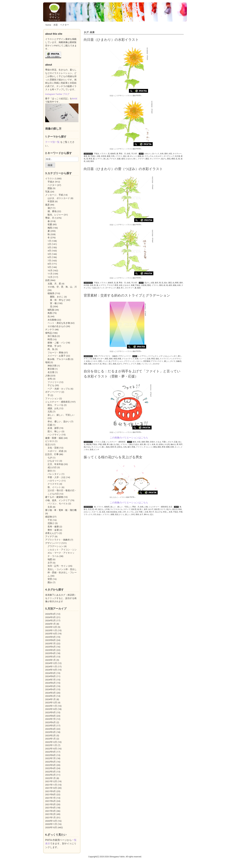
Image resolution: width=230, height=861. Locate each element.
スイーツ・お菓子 (56, 355)
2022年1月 (50, 778)
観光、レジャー (55, 214)
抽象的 (178, 361)
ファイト (139, 447)
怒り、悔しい (54, 431)
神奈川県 (52, 365)
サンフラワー (155, 159)
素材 (111, 359)
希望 (90, 159)
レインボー (172, 356)
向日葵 (177, 156)
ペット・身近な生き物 (59, 323)
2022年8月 (50, 755)
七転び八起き (133, 444)
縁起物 (89, 444)
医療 (94, 359)
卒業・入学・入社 (56, 477)
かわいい (147, 154)
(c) (117, 95)
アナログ (112, 159)
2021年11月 (51, 784)
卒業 (181, 512)
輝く (179, 356)
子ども (51, 385)
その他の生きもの (56, 326)
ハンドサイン (54, 434)
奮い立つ (147, 444)
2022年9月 (50, 751)
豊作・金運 (53, 530)
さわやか (156, 364)
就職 (104, 444)
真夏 (119, 159)
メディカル (163, 356)
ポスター (100, 359)
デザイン (126, 364)
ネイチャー (177, 154)
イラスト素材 (131, 95)
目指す (152, 442)
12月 (50, 277)
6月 (49, 257)
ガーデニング (169, 156)
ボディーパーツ (53, 392)
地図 (50, 559)
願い (103, 447)
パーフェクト (153, 356)
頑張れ (161, 444)
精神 (112, 447)
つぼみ (94, 288)
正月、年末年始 (55, 464)
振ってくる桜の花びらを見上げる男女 (113, 457)
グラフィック (129, 361)
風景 (47, 204)
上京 (136, 512)
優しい (166, 361)
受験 (147, 442)
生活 (170, 507)
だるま (158, 442)
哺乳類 (51, 310)
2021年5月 (50, 804)
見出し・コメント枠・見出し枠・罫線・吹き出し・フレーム (62, 572)
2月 (49, 244)
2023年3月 (50, 732)
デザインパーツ (124, 356)
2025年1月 (50, 660)
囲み (50, 582)
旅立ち (100, 509)
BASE (74, 98)
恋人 (152, 514)
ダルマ (170, 442)
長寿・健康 (53, 526)
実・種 (53, 303)
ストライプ (164, 359)
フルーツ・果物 (55, 352)
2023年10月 (51, 709)
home (48, 25)
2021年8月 (50, 794)
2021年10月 (51, 788)
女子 (141, 514)
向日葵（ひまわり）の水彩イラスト (111, 40)
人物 (146, 507)
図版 (50, 188)
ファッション (52, 398)
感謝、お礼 (53, 408)
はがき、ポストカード (59, 198)
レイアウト (142, 356)
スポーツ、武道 (55, 451)
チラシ (86, 359)
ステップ (126, 509)
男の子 (151, 512)
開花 (169, 159)
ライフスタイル (116, 509)
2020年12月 (51, 821)
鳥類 (50, 313)
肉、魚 (51, 349)
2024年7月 (50, 679)
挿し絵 (106, 159)
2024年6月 (50, 683)
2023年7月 (50, 719)
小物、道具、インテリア (57, 500)
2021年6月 (50, 801)
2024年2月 (50, 696)
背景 (96, 356)
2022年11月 (51, 745)
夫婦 (108, 512)
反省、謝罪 (53, 428)
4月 (96, 509)
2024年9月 (50, 673)
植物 (139, 156)
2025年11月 (51, 630)
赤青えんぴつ (52, 533)
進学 (145, 509)
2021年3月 (50, 811)
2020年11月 (51, 824)
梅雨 (50, 227)
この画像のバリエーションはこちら (129, 437)
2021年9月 (50, 791)
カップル (130, 512)
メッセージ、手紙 (54, 195)
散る (85, 509)
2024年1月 (50, 699)
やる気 (167, 444)
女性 (50, 378)
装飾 (85, 364)
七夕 (50, 457)
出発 (146, 512)
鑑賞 (108, 156)
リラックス (88, 514)
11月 (50, 273)
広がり (119, 364)
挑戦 (159, 447)
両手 (181, 444)
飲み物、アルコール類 (59, 359)
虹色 (88, 361)
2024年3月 (50, 692)
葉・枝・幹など (58, 300)
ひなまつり (53, 461)
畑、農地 (52, 211)
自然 (128, 154)
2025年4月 (50, 653)
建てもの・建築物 (54, 497)
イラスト (103, 154)
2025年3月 (50, 656)
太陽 (98, 156)
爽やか (146, 514)
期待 (92, 161)
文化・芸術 (53, 447)
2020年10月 (51, 827)
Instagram (50, 94)
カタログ (95, 364)
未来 (162, 154)
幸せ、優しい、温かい (59, 421)
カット (177, 447)
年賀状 (51, 201)
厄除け (51, 523)
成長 (170, 285)
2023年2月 (50, 735)
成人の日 (52, 467)
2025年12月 (51, 627)
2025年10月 (51, 633)
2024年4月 (50, 689)
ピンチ (96, 449)
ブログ (66, 94)
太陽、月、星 (54, 283)
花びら (163, 159)
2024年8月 (50, 676)
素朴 (166, 154)
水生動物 (52, 319)
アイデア (49, 536)
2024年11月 (51, 666)
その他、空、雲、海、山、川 (62, 287)
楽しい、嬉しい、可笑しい (120, 507)
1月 (49, 241)
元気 (113, 156)
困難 (168, 447)
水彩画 (103, 156)
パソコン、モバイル (58, 503)
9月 (49, 267)
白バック (155, 154)
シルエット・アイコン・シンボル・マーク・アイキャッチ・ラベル (62, 552)
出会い (99, 514)
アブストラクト (157, 361)
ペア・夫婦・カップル (59, 388)
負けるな (87, 447)
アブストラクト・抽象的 (108, 356)
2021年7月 (50, 798)
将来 (180, 509)
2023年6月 (50, 722)
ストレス (97, 447)
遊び (50, 208)
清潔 (138, 364)
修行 (129, 447)
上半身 (107, 509)
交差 (148, 359)
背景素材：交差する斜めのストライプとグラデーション (127, 295)
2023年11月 (51, 706)
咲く (135, 159)
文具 (50, 507)
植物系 (113, 154)
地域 (47, 362)
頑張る (119, 447)
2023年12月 (51, 702)
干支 (50, 520)
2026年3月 (50, 617)
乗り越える (111, 444)
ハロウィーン (54, 480)
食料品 (48, 333)
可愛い (164, 442)
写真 (47, 191)
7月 (132, 154)
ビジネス (93, 361)
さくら (121, 514)
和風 (133, 447)
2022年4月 (50, 768)
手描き (96, 154)
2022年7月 (50, 758)
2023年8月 (50, 715)
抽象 (90, 364)
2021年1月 (50, 817)
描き (125, 156)
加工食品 (52, 336)
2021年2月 (50, 814)
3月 (94, 514)
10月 (50, 270)
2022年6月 (50, 761)
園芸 (147, 159)
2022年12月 (51, 742)
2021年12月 (51, 781)
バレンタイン (54, 474)
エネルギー (158, 156)
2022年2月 (50, 775)
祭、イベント (54, 487)
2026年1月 (50, 624)
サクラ (162, 509)
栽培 (123, 159)
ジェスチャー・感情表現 (115, 442)
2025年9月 (50, 637)
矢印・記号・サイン (58, 566)
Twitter (59, 94)
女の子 (150, 509)
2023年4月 (50, 729)
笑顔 (116, 514)
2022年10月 (51, 748)
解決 (134, 442)
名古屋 (51, 372)
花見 (103, 512)
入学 (124, 512)
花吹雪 (133, 509)
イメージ (142, 359)
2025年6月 (50, 646)
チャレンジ (148, 447)
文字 (50, 562)
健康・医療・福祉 (54, 438)
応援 (103, 442)
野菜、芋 (52, 346)
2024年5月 (50, 686)
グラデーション (117, 361)
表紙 (114, 364)
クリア (133, 364)
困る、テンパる (55, 405)
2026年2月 (50, 620)
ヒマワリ (99, 159)
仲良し (165, 512)
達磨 (143, 442)
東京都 (51, 369)
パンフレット (146, 364)
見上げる (158, 512)
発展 (115, 359)
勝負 (155, 447)
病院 (106, 359)
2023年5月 (50, 725)
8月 (135, 154)
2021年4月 (50, 807)
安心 (110, 364)
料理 (50, 339)
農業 (173, 159)
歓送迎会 (113, 512)
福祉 (157, 359)
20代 (133, 514)
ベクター (64, 25)
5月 (49, 254)
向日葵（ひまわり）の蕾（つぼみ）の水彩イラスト (123, 169)
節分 (50, 470)
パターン (138, 361)
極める (173, 444)
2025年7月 (50, 643)
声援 (100, 444)
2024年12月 (51, 663)
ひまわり (129, 159)
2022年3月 (50, 771)
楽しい (127, 514)
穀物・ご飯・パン (56, 342)
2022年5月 (50, 765)
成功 (141, 444)
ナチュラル (149, 156)
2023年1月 (50, 738)
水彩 (55, 25)
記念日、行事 (52, 454)
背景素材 (146, 361)
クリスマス (53, 484)
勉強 (108, 447)
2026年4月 (50, 614)
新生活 (175, 509)
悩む (118, 444)
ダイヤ (172, 361)
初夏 (50, 224)
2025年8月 (50, 640)
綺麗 (119, 359)
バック (105, 361)
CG (91, 359)
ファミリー (53, 382)
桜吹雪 (157, 509)
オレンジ (133, 156)
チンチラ (49, 329)
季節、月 (122, 154)
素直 (85, 156)
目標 (172, 447)
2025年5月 (50, 650)
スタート (95, 512)
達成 (91, 449)
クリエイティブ (128, 359)
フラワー (141, 159)
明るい (105, 364)
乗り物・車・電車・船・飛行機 (61, 510)
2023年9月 (50, 712)
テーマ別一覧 (52, 142)
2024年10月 (51, 669)
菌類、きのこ (56, 296)
